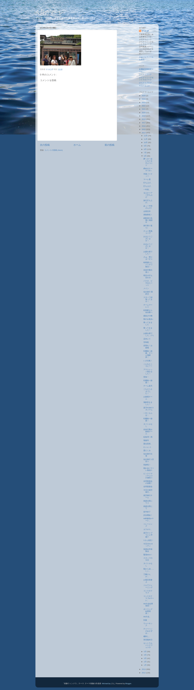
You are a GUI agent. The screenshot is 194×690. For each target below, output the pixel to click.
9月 (145, 146)
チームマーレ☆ (147, 306)
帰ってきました (147, 323)
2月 (145, 662)
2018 (144, 119)
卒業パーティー (147, 175)
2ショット (147, 447)
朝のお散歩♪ (148, 319)
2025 (144, 96)
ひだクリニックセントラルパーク (146, 79)
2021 (144, 109)
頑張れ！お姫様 (147, 347)
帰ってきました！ (147, 329)
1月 (145, 665)
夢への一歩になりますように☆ (148, 162)
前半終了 (147, 512)
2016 (144, 126)
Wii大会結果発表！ (148, 605)
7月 (145, 153)
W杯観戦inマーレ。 (148, 520)
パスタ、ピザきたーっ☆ (148, 283)
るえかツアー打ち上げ (148, 195)
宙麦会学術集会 (147, 550)
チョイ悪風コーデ (147, 232)
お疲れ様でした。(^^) (148, 334)
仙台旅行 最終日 (148, 293)
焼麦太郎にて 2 (147, 502)
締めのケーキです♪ (147, 170)
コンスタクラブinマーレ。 (148, 598)
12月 (146, 136)
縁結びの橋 (147, 316)
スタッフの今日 (147, 559)
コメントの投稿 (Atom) (53, 150)
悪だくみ (147, 450)
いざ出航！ (147, 361)
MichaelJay (106, 683)
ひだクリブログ (145, 83)
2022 (144, 106)
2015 (144, 129)
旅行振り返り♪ (147, 227)
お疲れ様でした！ (147, 253)
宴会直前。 (147, 444)
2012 (144, 673)
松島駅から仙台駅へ (148, 311)
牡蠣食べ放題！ (147, 381)
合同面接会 (147, 487)
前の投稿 (109, 145)
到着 (145, 620)
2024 (144, 99)
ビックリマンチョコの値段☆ (148, 476)
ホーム (77, 145)
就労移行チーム (147, 496)
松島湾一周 (147, 437)
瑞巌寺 (146, 440)
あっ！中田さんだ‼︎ (147, 207)
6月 (145, 156)
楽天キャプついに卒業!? (148, 535)
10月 (146, 142)
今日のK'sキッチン (148, 545)
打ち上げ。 (147, 183)
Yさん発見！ (148, 540)
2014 (144, 133)
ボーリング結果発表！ (147, 611)
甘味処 (146, 342)
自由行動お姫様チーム (148, 432)
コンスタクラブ (147, 592)
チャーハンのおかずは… (148, 631)
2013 (144, 669)
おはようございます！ (147, 239)
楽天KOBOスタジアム (148, 409)
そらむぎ (145, 31)
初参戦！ (147, 465)
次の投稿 (45, 145)
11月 (146, 139)
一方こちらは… (147, 414)
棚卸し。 (147, 636)
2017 (144, 123)
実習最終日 (147, 640)
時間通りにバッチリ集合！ (148, 265)
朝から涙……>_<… (148, 570)
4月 (145, 655)
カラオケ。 (147, 529)
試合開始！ (147, 515)
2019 (144, 116)
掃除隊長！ (147, 215)
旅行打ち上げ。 (147, 201)
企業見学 (147, 211)
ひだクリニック (145, 74)
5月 (145, 652)
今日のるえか (144, 86)
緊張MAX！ (148, 555)
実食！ (146, 377)
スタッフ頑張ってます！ (148, 299)
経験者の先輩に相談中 (148, 220)
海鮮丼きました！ (147, 403)
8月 (145, 149)
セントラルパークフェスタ (148, 645)
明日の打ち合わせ (147, 277)
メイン (146, 288)
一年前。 (147, 190)
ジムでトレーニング (148, 586)
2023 (144, 102)
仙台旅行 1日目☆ (148, 460)
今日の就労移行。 (147, 491)
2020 (144, 113)
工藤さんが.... (147, 575)
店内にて (147, 339)
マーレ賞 (147, 179)
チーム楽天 (147, 386)
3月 (145, 658)
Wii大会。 (147, 617)
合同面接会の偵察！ (148, 482)
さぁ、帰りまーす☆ (148, 258)
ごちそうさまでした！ (147, 391)
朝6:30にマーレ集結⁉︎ (148, 469)
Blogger (128, 683)
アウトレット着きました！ (148, 372)
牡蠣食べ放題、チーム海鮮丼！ (148, 354)
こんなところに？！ (148, 365)
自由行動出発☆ (147, 271)
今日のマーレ (49, 12)
